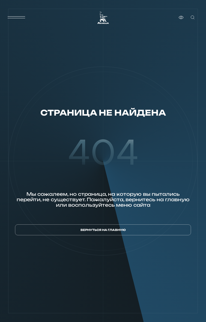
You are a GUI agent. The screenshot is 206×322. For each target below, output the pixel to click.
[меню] (16, 17)
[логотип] (103, 17)
